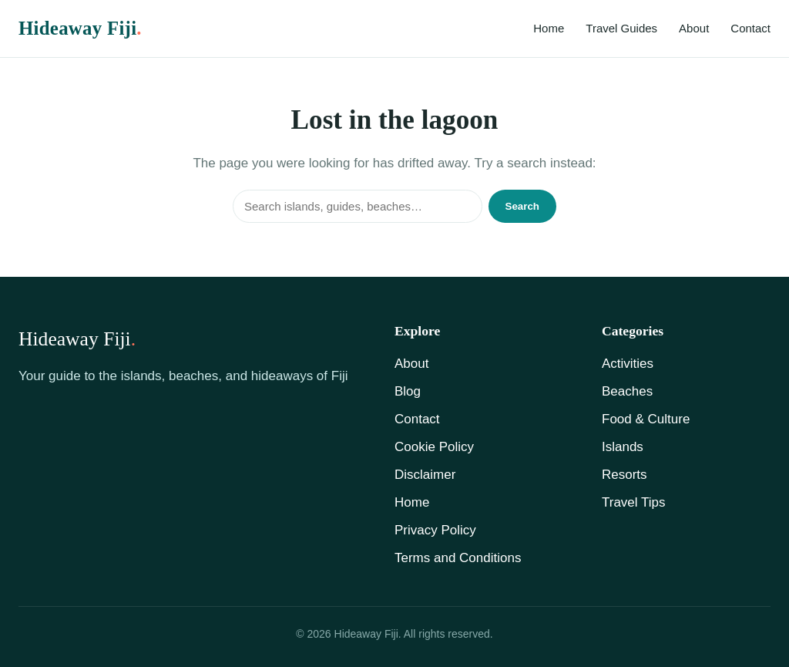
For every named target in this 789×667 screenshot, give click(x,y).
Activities (627, 363)
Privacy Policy (435, 530)
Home (548, 28)
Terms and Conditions (457, 558)
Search (522, 206)
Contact (750, 28)
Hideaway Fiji (80, 28)
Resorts (624, 474)
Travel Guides (621, 28)
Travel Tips (634, 502)
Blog (407, 391)
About (694, 28)
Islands (622, 447)
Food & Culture (646, 419)
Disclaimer (424, 474)
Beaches (627, 391)
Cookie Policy (434, 447)
